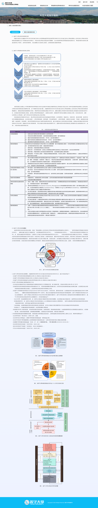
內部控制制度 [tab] (15, 32)
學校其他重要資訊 (74, 5)
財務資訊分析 (44, 5)
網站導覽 (92, 2)
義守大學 (85, 2)
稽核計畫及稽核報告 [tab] (29, 32)
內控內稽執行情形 (87, 5)
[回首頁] (34, 502)
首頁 (79, 2)
